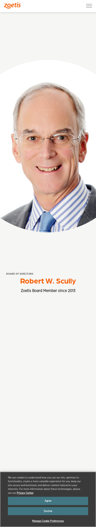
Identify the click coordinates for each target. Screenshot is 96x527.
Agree (48, 500)
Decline (48, 511)
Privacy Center (25, 492)
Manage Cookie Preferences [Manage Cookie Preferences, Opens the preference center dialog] (48, 520)
